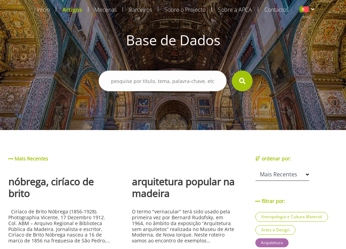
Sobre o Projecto (185, 9)
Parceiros (140, 9)
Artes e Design (275, 230)
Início (43, 9)
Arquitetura (272, 243)
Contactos (276, 9)
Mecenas (105, 9)
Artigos (72, 9)
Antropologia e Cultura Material (291, 217)
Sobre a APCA (235, 9)
